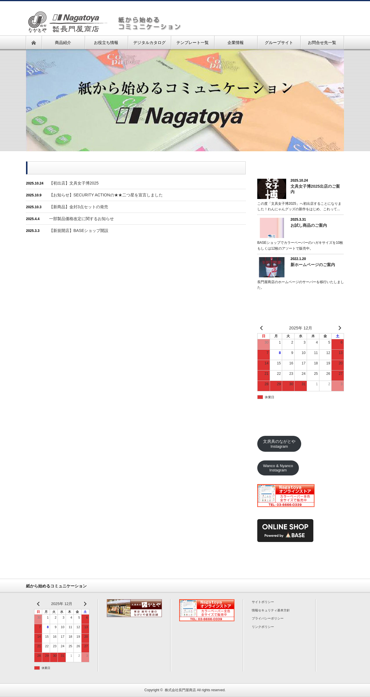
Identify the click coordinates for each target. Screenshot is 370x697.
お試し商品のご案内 (309, 225)
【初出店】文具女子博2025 (74, 183)
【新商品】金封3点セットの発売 (78, 206)
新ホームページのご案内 (313, 264)
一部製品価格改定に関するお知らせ (81, 218)
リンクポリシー (263, 626)
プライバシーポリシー (268, 618)
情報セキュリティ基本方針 (271, 610)
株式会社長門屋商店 (180, 690)
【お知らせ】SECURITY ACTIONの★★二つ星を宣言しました (106, 195)
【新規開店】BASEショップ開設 (78, 230)
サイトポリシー (263, 602)
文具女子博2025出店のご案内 (315, 189)
